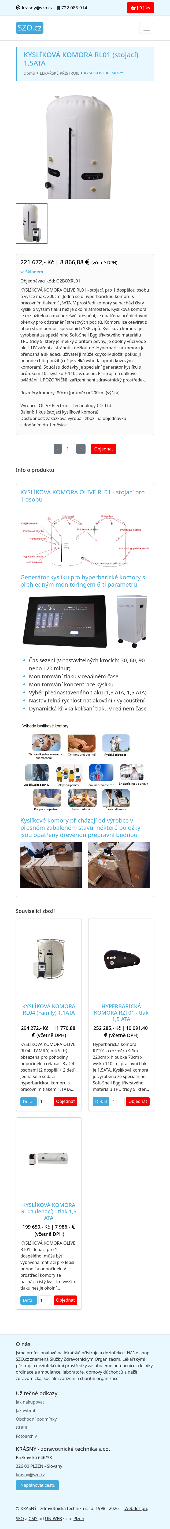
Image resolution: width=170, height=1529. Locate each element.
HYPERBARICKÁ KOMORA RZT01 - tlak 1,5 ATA (121, 1013)
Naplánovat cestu (37, 1485)
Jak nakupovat (30, 1402)
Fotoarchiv (26, 1436)
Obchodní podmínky (36, 1419)
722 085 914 (74, 8)
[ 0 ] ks (140, 8)
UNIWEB (53, 1519)
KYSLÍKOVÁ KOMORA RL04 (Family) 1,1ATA (48, 1009)
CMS (32, 1519)
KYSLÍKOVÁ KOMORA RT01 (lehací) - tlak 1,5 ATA (49, 1211)
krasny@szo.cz (34, 8)
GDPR (21, 1428)
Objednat (103, 449)
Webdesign (135, 1508)
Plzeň (78, 1519)
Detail (29, 1101)
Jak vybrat (25, 1410)
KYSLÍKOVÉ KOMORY (103, 72)
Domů (29, 73)
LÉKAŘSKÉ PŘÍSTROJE (59, 73)
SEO (20, 1519)
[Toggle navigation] (146, 28)
